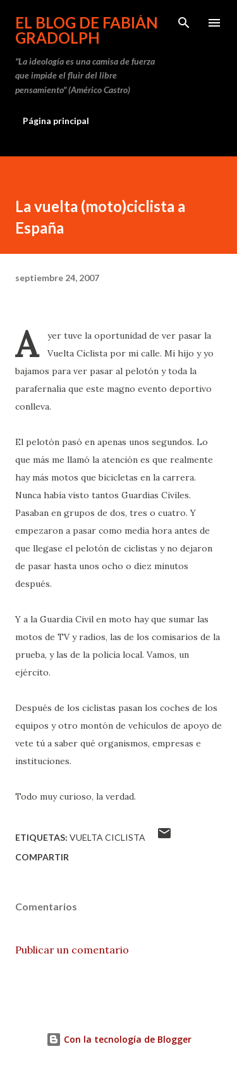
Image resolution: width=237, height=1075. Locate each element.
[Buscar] (183, 22)
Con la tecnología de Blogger (118, 1039)
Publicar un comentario (72, 949)
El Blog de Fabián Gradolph (86, 30)
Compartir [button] (42, 857)
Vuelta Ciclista (107, 837)
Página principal (56, 120)
